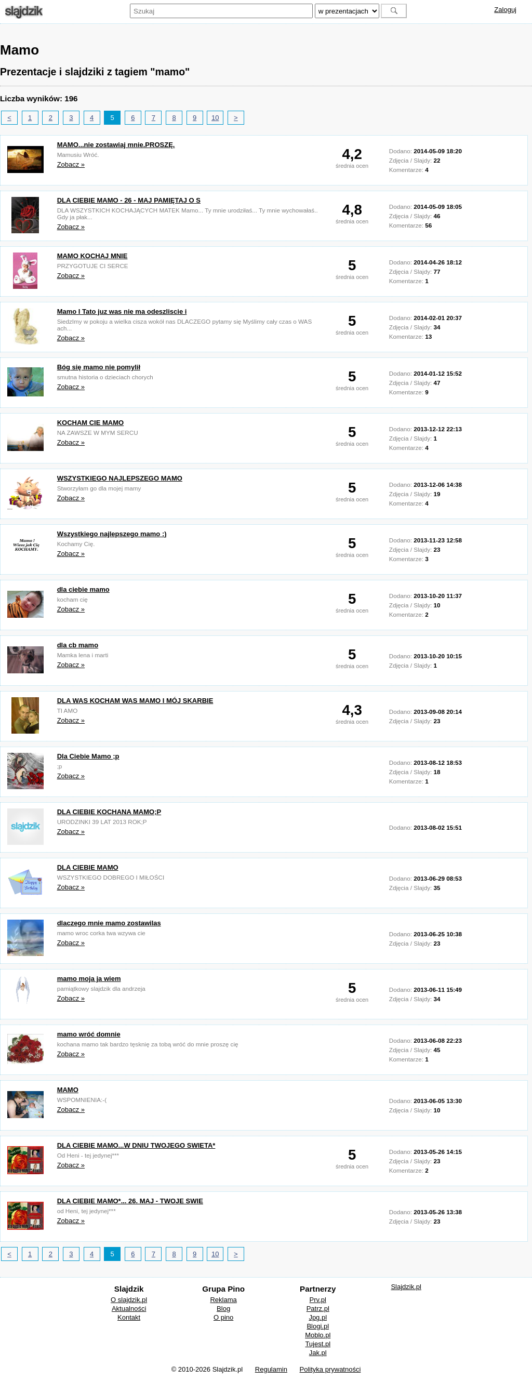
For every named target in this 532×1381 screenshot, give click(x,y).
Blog (223, 1308)
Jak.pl (318, 1353)
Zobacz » (71, 164)
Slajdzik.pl (406, 1287)
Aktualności (129, 1308)
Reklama (223, 1300)
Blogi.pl (318, 1326)
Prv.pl (318, 1300)
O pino (223, 1317)
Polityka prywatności (330, 1369)
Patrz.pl (318, 1308)
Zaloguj (505, 10)
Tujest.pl (317, 1344)
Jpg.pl (318, 1317)
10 (215, 118)
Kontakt (128, 1317)
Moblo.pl (317, 1335)
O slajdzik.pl (129, 1300)
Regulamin (271, 1369)
